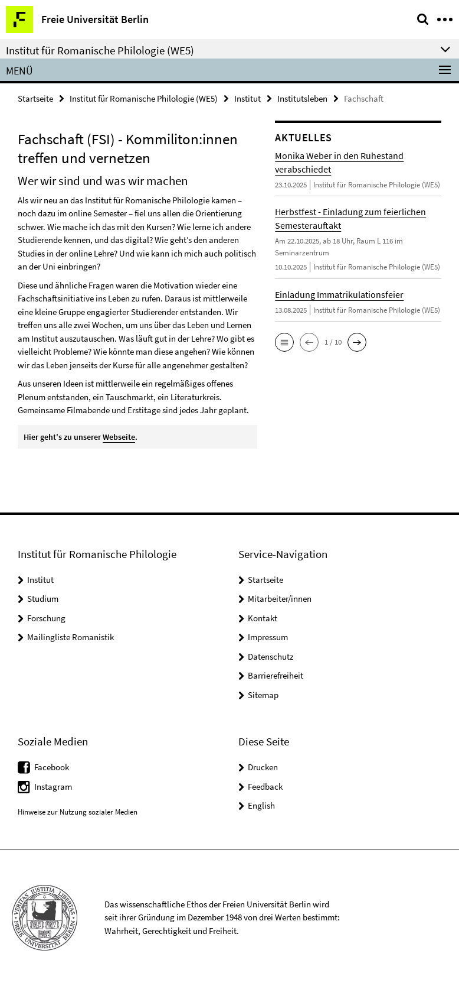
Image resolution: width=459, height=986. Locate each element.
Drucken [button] (263, 767)
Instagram (53, 786)
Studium (42, 598)
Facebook (51, 767)
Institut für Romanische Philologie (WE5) (144, 98)
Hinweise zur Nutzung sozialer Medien (77, 812)
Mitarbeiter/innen (280, 598)
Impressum (268, 637)
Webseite (119, 437)
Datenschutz (270, 656)
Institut (247, 98)
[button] (284, 342)
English (261, 805)
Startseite (35, 98)
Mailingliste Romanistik (70, 637)
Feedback (265, 786)
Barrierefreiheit (275, 675)
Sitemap (263, 694)
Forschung (46, 618)
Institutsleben (302, 98)
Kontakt (262, 618)
